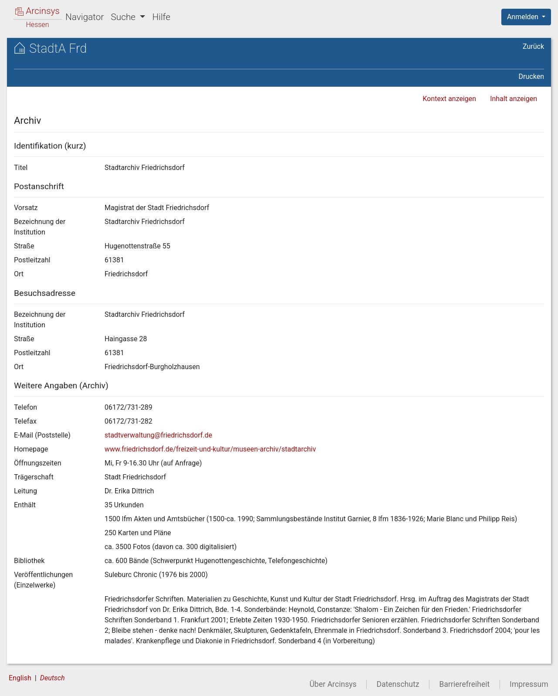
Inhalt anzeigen (513, 99)
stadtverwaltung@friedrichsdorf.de (158, 435)
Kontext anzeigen (449, 99)
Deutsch (52, 678)
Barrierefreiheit (464, 684)
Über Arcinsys (333, 684)
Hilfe (161, 17)
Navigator (84, 17)
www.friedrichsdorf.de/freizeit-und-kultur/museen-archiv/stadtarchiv (210, 449)
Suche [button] (124, 17)
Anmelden (523, 17)
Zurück (533, 46)
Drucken (531, 76)
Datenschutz (398, 684)
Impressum (529, 684)
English (20, 678)
